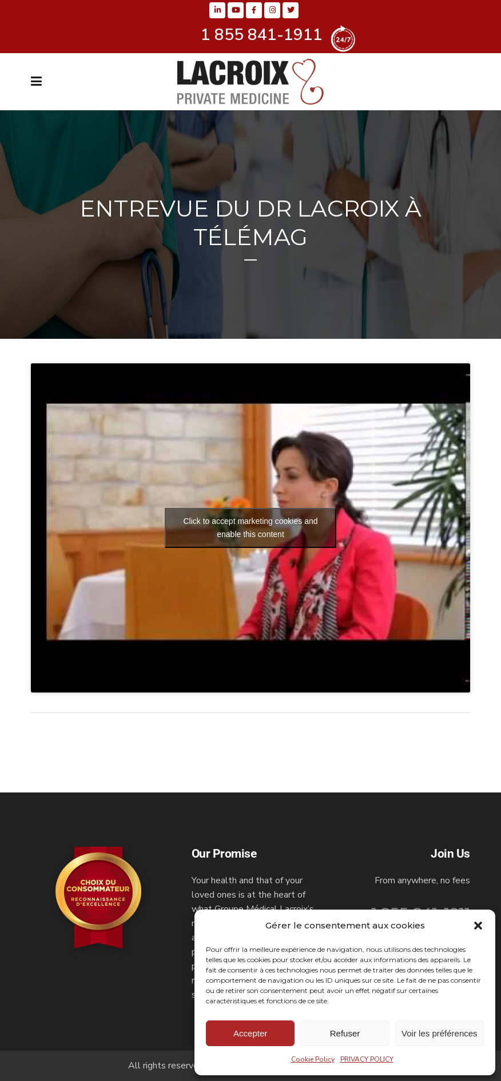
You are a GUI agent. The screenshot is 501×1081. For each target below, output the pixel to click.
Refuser (345, 1033)
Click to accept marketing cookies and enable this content (251, 528)
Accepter (250, 1033)
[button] (478, 925)
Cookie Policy (313, 1059)
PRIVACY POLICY (366, 1059)
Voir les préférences (439, 1033)
